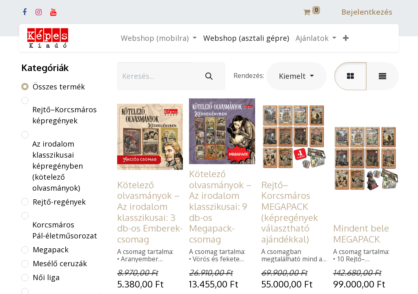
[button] (346, 38)
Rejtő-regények (59, 202)
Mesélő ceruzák (60, 263)
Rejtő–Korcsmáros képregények (64, 115)
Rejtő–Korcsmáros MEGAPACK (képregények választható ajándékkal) (289, 212)
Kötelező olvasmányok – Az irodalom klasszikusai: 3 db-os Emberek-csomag (150, 212)
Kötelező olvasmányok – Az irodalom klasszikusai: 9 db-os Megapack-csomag (220, 206)
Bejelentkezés (366, 12)
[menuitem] (246, 38)
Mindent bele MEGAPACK (361, 233)
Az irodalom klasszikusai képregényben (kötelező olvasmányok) (57, 166)
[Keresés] (209, 76)
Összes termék (59, 86)
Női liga (46, 277)
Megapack (51, 249)
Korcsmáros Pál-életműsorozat (64, 230)
